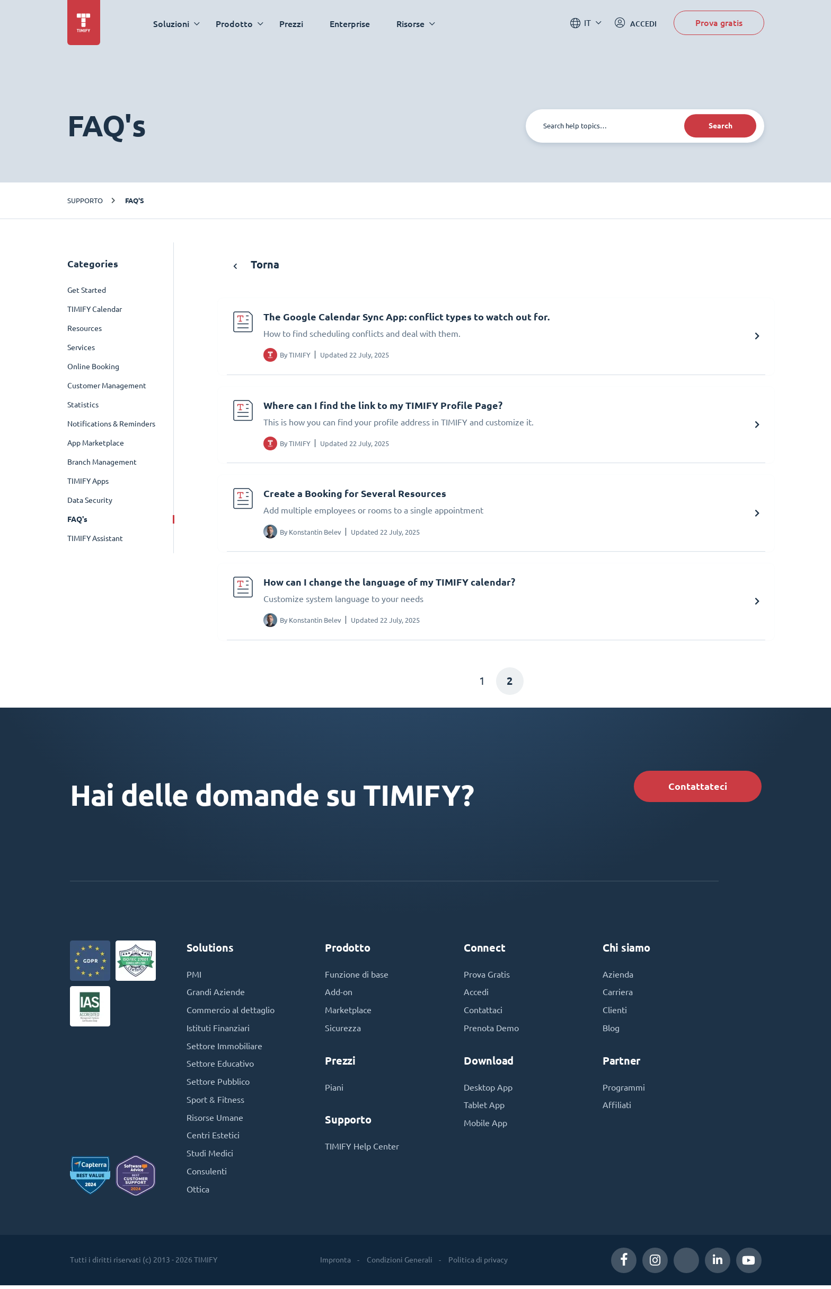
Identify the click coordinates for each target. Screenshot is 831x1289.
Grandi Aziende (216, 994)
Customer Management (106, 385)
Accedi (476, 994)
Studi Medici (210, 1157)
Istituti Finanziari (218, 1030)
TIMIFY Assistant (95, 538)
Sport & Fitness (215, 1103)
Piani (334, 1090)
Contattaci (483, 1012)
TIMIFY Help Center (362, 1149)
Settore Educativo (220, 1067)
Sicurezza (343, 1030)
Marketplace (348, 1012)
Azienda (618, 976)
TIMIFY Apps (88, 481)
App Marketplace (95, 443)
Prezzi (292, 24)
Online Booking (93, 366)
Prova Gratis (487, 976)
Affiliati (617, 1108)
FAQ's (134, 200)
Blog (611, 1030)
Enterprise (351, 24)
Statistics (83, 404)
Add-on (338, 994)
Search (719, 125)
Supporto (85, 200)
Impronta (335, 1263)
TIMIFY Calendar (94, 309)
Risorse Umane (215, 1121)
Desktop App (488, 1090)
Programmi (624, 1090)
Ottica (198, 1193)
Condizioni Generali (399, 1263)
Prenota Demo (491, 1030)
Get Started (86, 290)
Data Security (89, 500)
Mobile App (485, 1126)
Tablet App (484, 1108)
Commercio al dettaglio (231, 1012)
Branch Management (102, 462)
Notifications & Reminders (111, 424)
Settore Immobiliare (224, 1048)
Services (81, 347)
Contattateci (696, 787)
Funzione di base (356, 976)
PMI (194, 976)
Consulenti (207, 1175)
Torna (256, 264)
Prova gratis (718, 23)
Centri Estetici (213, 1139)
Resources (84, 328)
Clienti (615, 1012)
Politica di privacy (478, 1263)
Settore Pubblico (218, 1085)
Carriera (618, 994)
